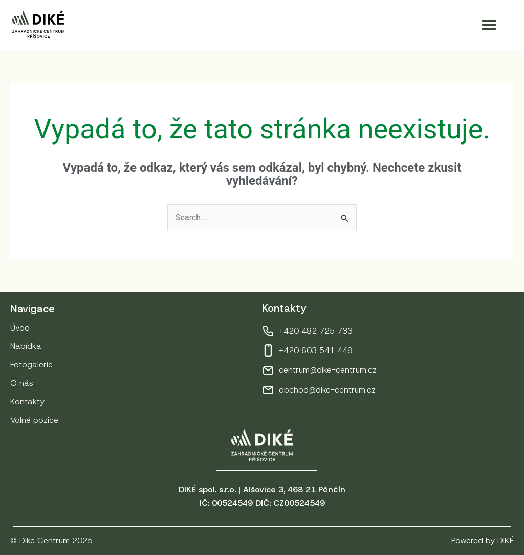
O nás (21, 383)
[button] (489, 25)
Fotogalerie (31, 364)
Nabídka (25, 346)
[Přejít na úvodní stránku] (38, 24)
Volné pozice (34, 420)
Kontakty (27, 401)
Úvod (20, 327)
